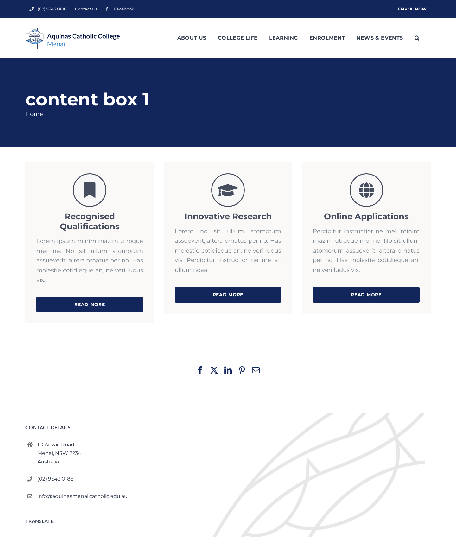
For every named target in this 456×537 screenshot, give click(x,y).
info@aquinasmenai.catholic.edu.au (82, 496)
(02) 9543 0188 (55, 479)
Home (34, 114)
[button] (417, 38)
